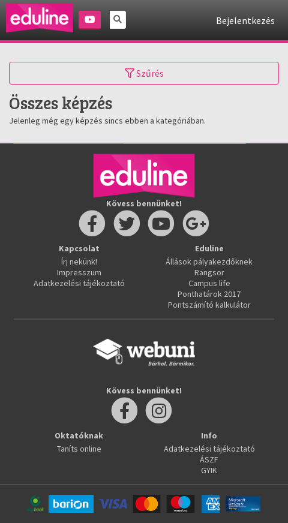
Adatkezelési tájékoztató (79, 283)
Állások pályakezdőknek (209, 261)
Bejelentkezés (245, 20)
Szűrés (144, 73)
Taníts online (79, 448)
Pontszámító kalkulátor (209, 304)
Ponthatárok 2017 (209, 293)
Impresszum (79, 272)
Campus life (209, 283)
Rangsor (209, 272)
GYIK (209, 470)
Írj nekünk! (79, 261)
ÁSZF (209, 459)
